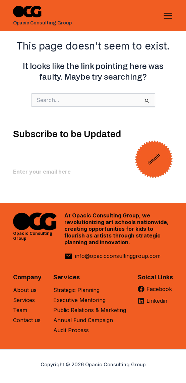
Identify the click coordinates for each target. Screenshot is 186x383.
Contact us (27, 320)
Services (24, 300)
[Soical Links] (155, 280)
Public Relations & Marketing (89, 310)
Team (20, 310)
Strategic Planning (76, 290)
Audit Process (71, 330)
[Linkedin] (155, 303)
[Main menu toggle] (168, 16)
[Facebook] (155, 291)
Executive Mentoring (79, 300)
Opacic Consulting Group (42, 22)
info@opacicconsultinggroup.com (118, 256)
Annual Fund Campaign (83, 320)
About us (25, 290)
